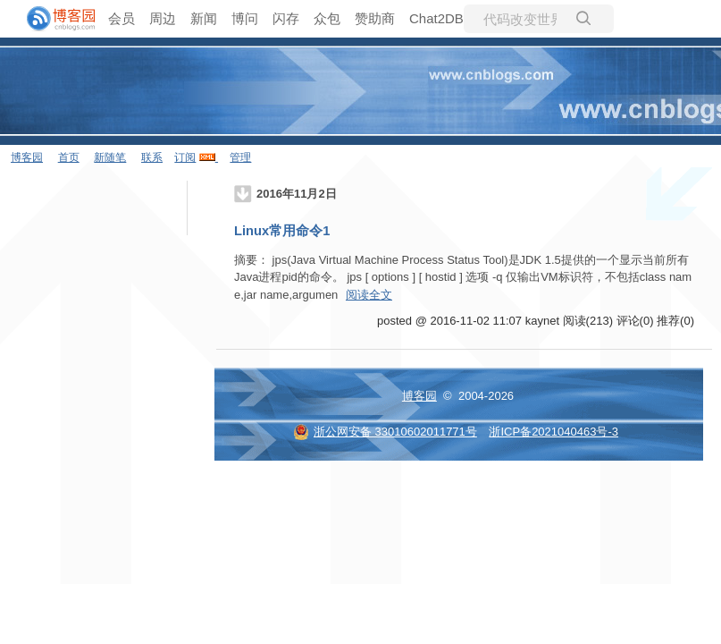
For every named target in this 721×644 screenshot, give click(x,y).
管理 (240, 157)
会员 (121, 18)
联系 (152, 157)
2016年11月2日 (296, 193)
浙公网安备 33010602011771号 (385, 431)
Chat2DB (436, 18)
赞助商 (375, 18)
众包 (327, 18)
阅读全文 (369, 294)
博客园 (27, 157)
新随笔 (110, 157)
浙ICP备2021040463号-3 (553, 431)
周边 (162, 18)
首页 (69, 157)
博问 (244, 18)
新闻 (203, 18)
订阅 (185, 157)
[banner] (53, 18)
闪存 (285, 18)
